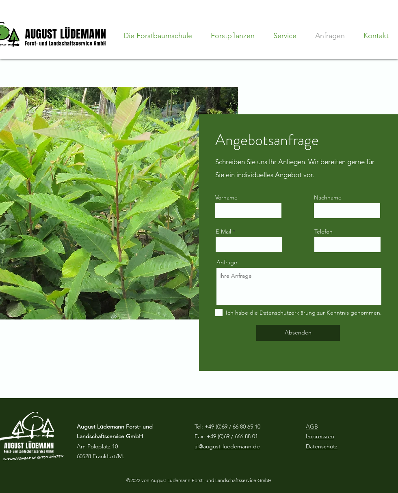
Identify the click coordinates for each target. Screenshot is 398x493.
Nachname (328, 197)
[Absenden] (298, 333)
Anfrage (226, 262)
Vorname (226, 197)
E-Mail (223, 231)
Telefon (323, 231)
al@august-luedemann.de (227, 446)
